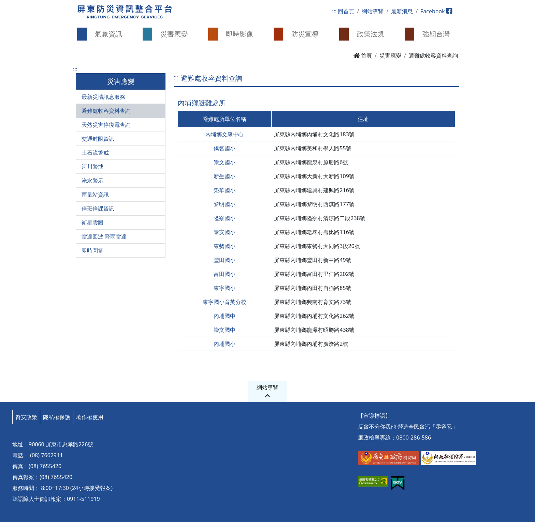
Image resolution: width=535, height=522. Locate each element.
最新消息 (402, 11)
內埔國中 (224, 316)
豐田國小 (224, 260)
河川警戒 (92, 166)
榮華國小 (224, 190)
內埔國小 (224, 344)
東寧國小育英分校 (224, 302)
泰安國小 (224, 232)
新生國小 (224, 176)
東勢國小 (224, 246)
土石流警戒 (95, 152)
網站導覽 (373, 11)
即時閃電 (92, 250)
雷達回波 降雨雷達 (104, 236)
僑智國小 (224, 148)
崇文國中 (224, 330)
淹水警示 (92, 180)
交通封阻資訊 (98, 138)
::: (334, 11)
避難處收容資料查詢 (106, 110)
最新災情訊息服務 (103, 97)
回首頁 (346, 11)
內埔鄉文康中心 (224, 134)
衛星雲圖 (92, 222)
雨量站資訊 (95, 194)
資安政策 (26, 417)
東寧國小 (224, 288)
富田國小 (224, 274)
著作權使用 (89, 417)
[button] (103, 34)
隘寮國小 (224, 218)
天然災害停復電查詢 (106, 124)
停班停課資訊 (98, 208)
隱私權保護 (56, 417)
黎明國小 (224, 204)
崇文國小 (224, 162)
